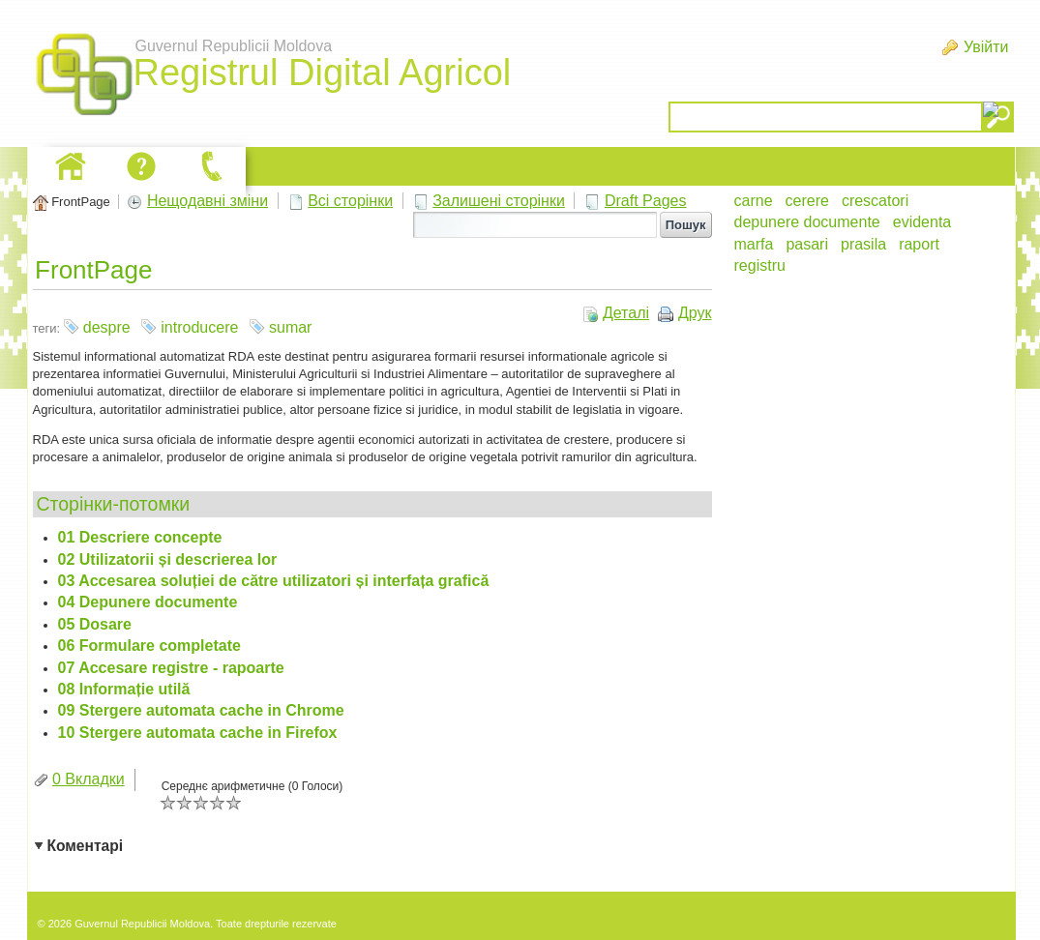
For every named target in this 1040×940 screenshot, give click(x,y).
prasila (863, 244)
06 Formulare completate (149, 645)
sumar (290, 327)
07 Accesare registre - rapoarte (171, 668)
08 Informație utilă (124, 689)
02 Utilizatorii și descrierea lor (168, 559)
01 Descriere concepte (140, 537)
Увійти (986, 47)
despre (107, 327)
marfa (754, 244)
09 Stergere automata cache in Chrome (201, 710)
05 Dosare (95, 624)
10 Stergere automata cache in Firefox (198, 732)
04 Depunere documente (148, 602)
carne (753, 200)
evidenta (922, 222)
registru (760, 265)
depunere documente (807, 222)
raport (919, 244)
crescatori (875, 200)
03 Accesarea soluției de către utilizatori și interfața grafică (274, 581)
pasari (807, 244)
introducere (199, 327)
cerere (807, 200)
